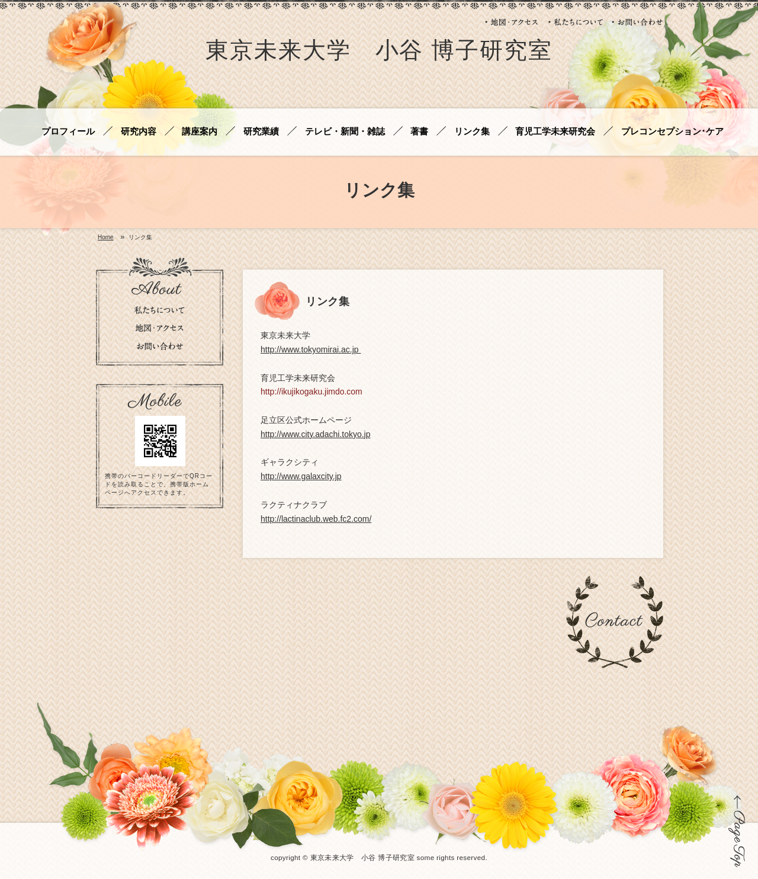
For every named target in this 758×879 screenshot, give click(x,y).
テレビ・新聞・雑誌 (345, 131)
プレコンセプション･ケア (672, 131)
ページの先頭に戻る (737, 831)
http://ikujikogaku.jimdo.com (311, 391)
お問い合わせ (637, 22)
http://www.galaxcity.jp (301, 476)
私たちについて (575, 22)
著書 (419, 131)
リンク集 (472, 131)
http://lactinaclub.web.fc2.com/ (316, 519)
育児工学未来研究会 (555, 131)
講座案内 (199, 131)
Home (106, 237)
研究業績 (261, 131)
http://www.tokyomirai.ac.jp (311, 349)
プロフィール (68, 131)
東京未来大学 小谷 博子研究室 (379, 52)
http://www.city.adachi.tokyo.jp (316, 434)
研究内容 (138, 131)
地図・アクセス (512, 22)
